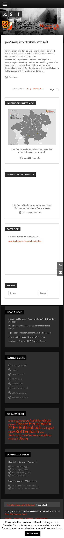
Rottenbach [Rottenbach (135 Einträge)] (27, 431)
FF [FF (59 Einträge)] (10, 427)
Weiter (36, 88)
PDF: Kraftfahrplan (20, 475)
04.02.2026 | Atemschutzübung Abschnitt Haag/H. (29, 333)
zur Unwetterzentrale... (32, 212)
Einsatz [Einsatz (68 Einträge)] (22, 424)
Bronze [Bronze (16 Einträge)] (11, 424)
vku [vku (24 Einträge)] (49, 435)
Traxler (15, 370)
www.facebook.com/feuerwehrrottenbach (25, 241)
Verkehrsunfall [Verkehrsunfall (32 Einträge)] (37, 435)
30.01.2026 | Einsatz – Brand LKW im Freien (27, 337)
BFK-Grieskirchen (19, 393)
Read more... (14, 77)
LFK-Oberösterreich (20, 388)
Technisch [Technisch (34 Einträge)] (15, 435)
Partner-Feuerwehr (20, 397)
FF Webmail (17, 379)
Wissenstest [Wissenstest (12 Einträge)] (13, 439)
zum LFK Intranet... (32, 158)
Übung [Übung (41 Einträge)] (23, 438)
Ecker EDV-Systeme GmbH (16, 514)
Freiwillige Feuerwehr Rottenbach (20, 505)
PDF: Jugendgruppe (20, 467)
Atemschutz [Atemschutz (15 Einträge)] (23, 421)
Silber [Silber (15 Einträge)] (42, 432)
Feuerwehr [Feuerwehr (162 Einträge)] (40, 423)
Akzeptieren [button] (32, 533)
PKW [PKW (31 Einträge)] (11, 432)
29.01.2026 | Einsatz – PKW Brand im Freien (27, 341)
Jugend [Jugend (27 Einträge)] (50, 428)
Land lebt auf (17, 374)
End (41, 88)
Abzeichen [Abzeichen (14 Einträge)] (13, 421)
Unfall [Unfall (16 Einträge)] (25, 435)
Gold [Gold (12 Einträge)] (43, 428)
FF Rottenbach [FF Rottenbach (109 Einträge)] (27, 427)
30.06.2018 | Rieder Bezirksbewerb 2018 (26, 42)
